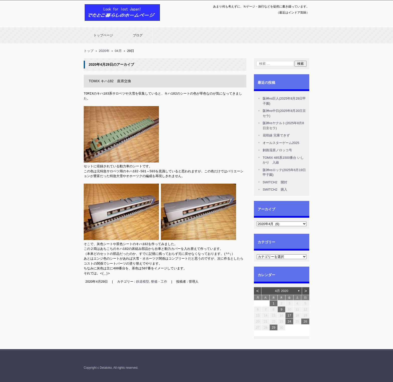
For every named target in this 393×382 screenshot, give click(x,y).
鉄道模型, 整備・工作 (151, 281)
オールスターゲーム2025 (281, 143)
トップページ (103, 35)
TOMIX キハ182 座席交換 (110, 81)
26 (305, 321)
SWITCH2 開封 (275, 182)
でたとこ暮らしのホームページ (109, 23)
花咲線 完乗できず (276, 135)
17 (289, 315)
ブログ (138, 35)
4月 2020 (281, 291)
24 (289, 321)
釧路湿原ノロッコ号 (277, 150)
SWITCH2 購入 (275, 189)
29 (273, 327)
